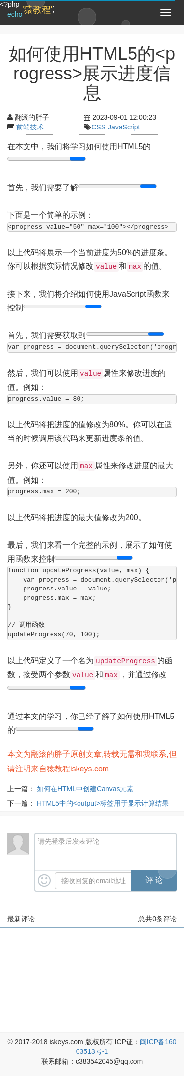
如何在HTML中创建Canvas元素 (85, 789)
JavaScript (124, 127)
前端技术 (30, 127)
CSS (98, 127)
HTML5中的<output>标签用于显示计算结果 (103, 803)
